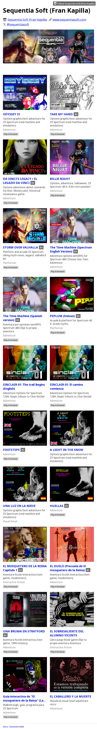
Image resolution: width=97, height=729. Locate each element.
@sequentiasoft (18, 24)
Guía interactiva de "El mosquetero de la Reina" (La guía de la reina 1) (23, 700)
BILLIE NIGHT (60, 179)
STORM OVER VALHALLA (20, 247)
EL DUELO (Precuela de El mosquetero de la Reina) (68, 568)
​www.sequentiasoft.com (69, 20)
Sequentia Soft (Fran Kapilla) (27, 20)
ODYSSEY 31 (11, 114)
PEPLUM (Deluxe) (62, 316)
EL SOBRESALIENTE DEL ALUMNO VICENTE (67, 633)
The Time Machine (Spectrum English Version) (71, 249)
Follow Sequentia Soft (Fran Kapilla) (74, 3)
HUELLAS (56, 506)
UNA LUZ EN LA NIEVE (19, 506)
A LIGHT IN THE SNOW (66, 450)
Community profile (16, 726)
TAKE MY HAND (61, 114)
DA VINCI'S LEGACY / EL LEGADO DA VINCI (20, 181)
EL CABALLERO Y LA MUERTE (70, 696)
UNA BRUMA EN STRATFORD (24, 631)
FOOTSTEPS (11, 450)
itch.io (5, 726)
